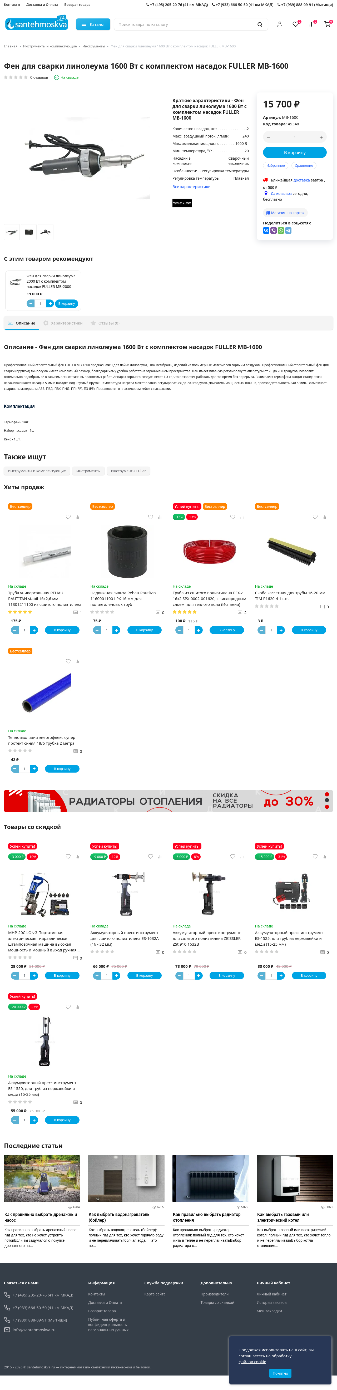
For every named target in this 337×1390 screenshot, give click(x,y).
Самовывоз (281, 193)
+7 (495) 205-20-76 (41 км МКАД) (177, 4)
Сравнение (304, 165)
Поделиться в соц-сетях (287, 222)
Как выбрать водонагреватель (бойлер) (119, 1231)
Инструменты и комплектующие (50, 46)
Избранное (275, 165)
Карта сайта (154, 1308)
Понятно (280, 1370)
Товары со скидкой (217, 1316)
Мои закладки (269, 1325)
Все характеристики (191, 186)
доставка (302, 180)
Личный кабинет (271, 1308)
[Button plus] (50, 303)
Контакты (12, 4)
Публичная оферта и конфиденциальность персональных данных (108, 1339)
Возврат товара (77, 4)
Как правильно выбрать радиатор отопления (207, 1231)
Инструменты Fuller (128, 470)
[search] (260, 24)
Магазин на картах (285, 212)
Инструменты (93, 46)
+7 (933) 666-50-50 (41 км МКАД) (243, 4)
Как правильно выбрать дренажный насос (40, 1231)
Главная (10, 46)
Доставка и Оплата (42, 4)
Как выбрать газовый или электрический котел (283, 1231)
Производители (215, 1308)
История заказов (272, 1316)
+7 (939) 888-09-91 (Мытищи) (305, 4)
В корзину (295, 152)
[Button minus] (30, 303)
